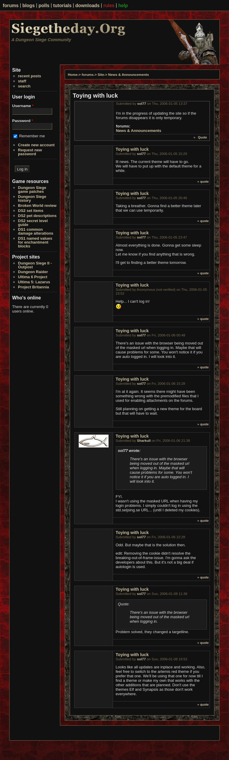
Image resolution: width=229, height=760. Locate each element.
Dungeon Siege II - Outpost (35, 265)
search (24, 86)
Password (22, 121)
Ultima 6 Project (32, 277)
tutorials (62, 5)
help (123, 5)
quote (204, 181)
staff (22, 81)
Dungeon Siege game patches (32, 189)
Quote (202, 137)
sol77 (141, 103)
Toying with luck (132, 149)
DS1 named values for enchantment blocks (35, 242)
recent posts (29, 76)
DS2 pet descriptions (37, 215)
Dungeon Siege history (32, 198)
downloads (87, 5)
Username (23, 106)
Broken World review (37, 205)
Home (72, 74)
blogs (28, 5)
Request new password (30, 152)
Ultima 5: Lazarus (34, 282)
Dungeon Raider (33, 272)
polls (43, 5)
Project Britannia (33, 287)
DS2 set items (30, 210)
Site (101, 74)
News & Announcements (128, 74)
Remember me (32, 136)
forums (10, 5)
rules (108, 5)
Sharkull (144, 440)
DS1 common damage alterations (35, 231)
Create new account (36, 145)
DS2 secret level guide (33, 223)
